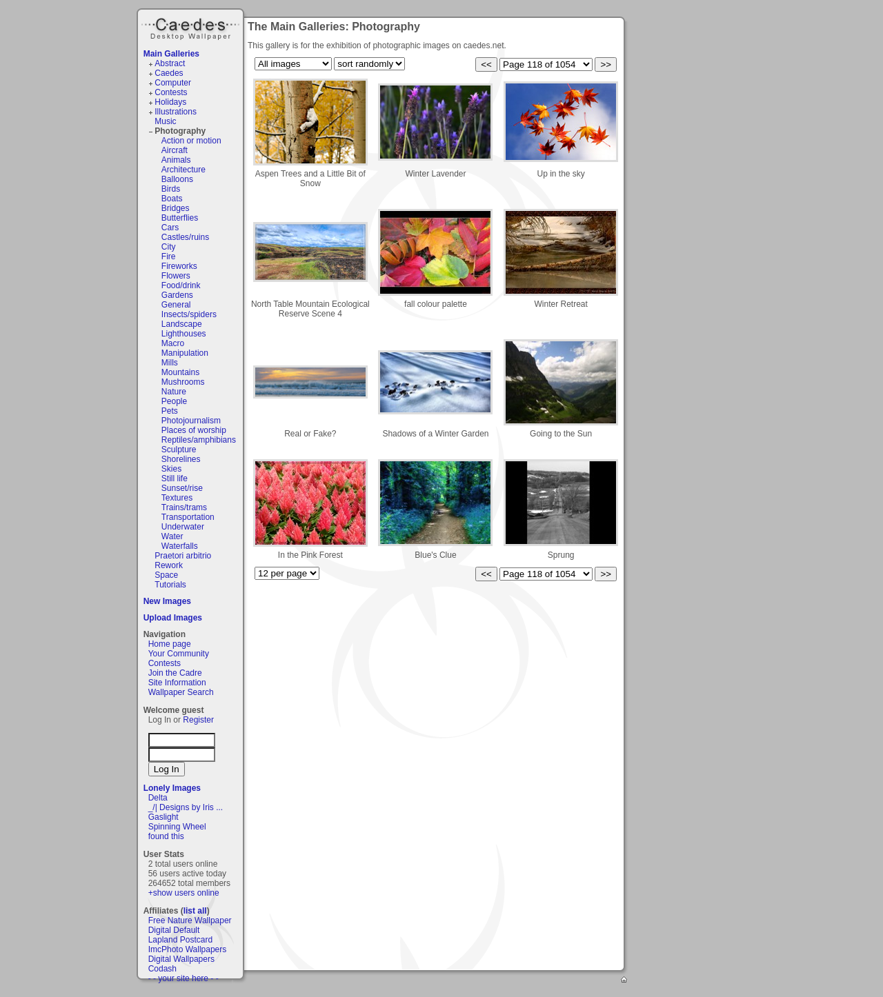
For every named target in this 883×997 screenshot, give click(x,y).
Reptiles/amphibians (198, 440)
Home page (169, 644)
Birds (170, 189)
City (168, 247)
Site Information (177, 682)
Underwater (182, 527)
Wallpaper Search (181, 692)
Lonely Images (172, 788)
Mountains (180, 372)
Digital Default (174, 930)
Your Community (178, 653)
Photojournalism (191, 420)
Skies (171, 469)
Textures (176, 498)
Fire (168, 256)
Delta (158, 798)
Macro (172, 343)
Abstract (170, 63)
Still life (174, 478)
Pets (169, 411)
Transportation (188, 517)
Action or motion (191, 140)
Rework (169, 565)
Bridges (175, 208)
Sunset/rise (182, 488)
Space (166, 575)
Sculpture (179, 449)
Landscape (181, 324)
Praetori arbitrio (183, 556)
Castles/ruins (185, 237)
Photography (180, 131)
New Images (167, 601)
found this (166, 836)
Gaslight (163, 817)
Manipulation (184, 353)
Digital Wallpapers (181, 959)
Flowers (175, 276)
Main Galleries (171, 54)
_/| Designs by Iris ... (186, 807)
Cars (170, 227)
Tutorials (170, 585)
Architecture (183, 169)
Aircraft (174, 150)
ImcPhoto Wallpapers (187, 949)
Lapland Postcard (180, 940)
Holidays (170, 102)
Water (172, 536)
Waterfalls (179, 546)
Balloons (177, 179)
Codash (162, 969)
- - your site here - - (183, 978)
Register (198, 720)
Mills (169, 362)
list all (195, 911)
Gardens (177, 295)
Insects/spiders (189, 314)
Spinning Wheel (177, 827)
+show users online (183, 893)
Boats (172, 198)
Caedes (191, 26)
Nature (173, 391)
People (174, 401)
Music (165, 121)
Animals (176, 160)
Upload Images (172, 618)
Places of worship (193, 430)
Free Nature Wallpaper (190, 920)
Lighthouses (183, 334)
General (176, 305)
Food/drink (181, 285)
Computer (173, 83)
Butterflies (179, 218)
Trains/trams (184, 507)
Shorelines (181, 459)
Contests (171, 92)
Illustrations (176, 112)
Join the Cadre (175, 673)
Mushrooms (183, 382)
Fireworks (179, 266)
